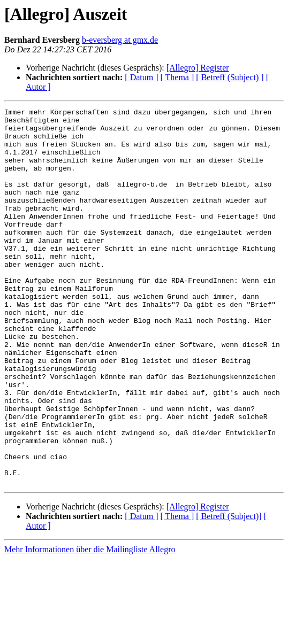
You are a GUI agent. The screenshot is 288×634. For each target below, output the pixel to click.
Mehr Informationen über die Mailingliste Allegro (89, 624)
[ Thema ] (177, 77)
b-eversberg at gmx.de (120, 39)
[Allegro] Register (197, 67)
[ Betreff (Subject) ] (229, 77)
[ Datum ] (141, 77)
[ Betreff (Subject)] (228, 591)
